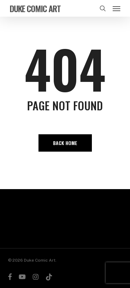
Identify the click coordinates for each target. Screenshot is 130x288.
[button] (116, 8)
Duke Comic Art (35, 8)
